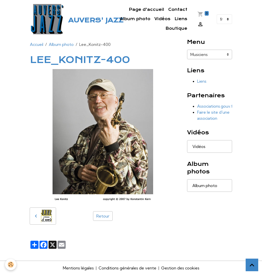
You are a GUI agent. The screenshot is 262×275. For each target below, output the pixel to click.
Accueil (36, 44)
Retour (102, 216)
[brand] (60, 19)
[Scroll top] (252, 265)
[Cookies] (10, 264)
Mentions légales (78, 267)
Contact (177, 9)
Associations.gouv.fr (215, 106)
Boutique (176, 28)
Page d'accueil (146, 9)
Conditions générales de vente (127, 267)
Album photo (135, 19)
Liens (180, 19)
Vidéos (162, 19)
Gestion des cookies (180, 267)
